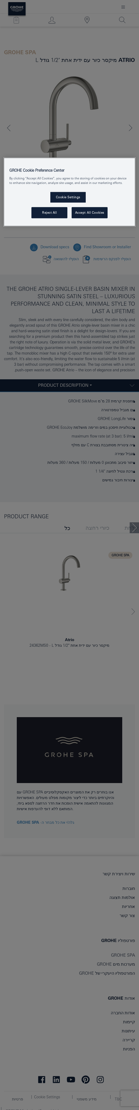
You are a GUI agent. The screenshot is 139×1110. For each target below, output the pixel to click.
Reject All (49, 212)
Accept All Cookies (89, 212)
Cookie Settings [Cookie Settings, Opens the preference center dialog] (68, 197)
